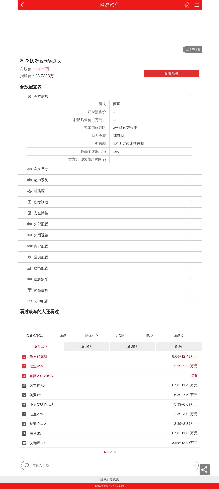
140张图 (191, 50)
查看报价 (171, 73)
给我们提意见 (109, 479)
